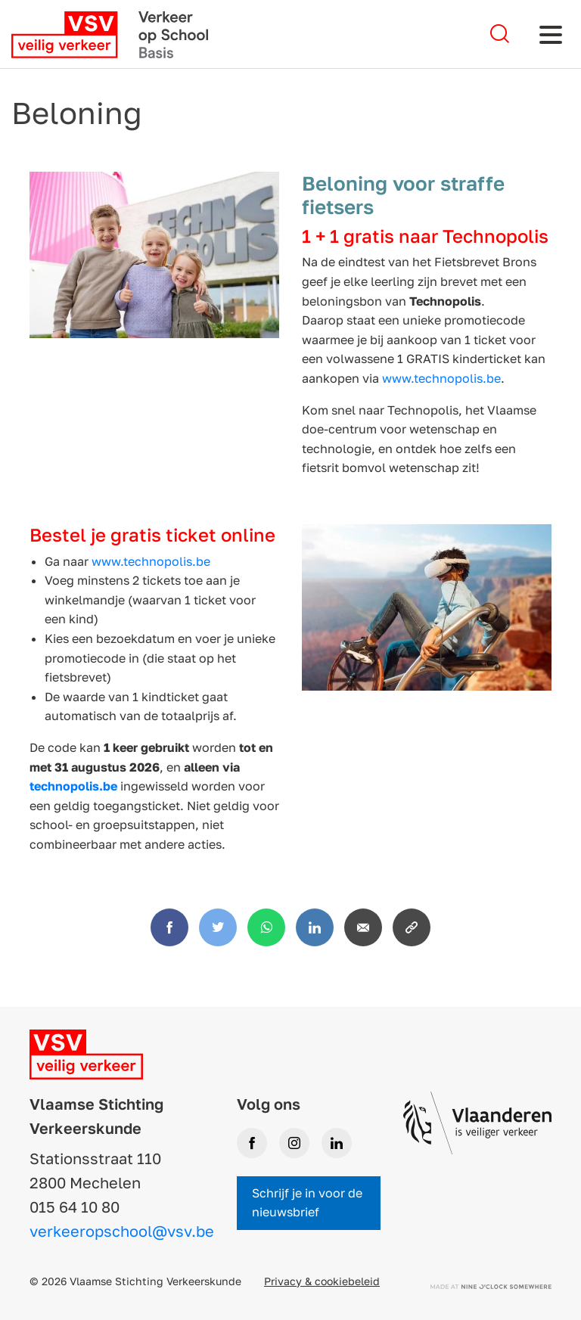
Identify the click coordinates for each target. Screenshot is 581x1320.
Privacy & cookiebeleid (322, 1281)
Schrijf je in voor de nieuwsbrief (307, 1202)
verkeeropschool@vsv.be (122, 1231)
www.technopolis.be (441, 378)
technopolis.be (73, 786)
